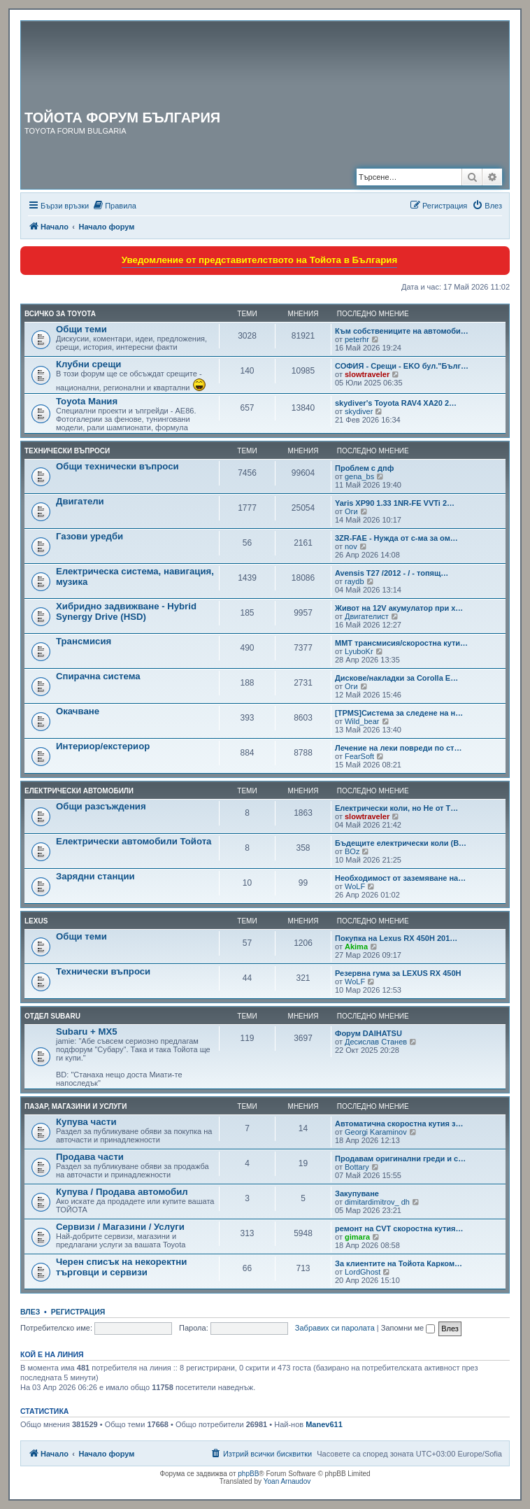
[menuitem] (114, 205)
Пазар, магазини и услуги (75, 1106)
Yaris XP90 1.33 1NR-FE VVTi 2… (394, 503)
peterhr (357, 339)
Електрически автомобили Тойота (133, 841)
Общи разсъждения (101, 806)
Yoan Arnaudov (287, 1481)
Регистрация (78, 1312)
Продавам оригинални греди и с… (400, 1158)
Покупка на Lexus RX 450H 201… (396, 938)
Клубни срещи (88, 364)
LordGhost (362, 1272)
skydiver (359, 411)
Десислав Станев (376, 1041)
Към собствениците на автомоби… (401, 331)
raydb (354, 581)
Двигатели (80, 501)
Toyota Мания (86, 401)
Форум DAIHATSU (368, 1033)
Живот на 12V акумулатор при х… (399, 608)
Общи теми (81, 329)
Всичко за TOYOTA (60, 314)
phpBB (248, 1474)
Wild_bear (362, 721)
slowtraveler (367, 374)
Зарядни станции (95, 876)
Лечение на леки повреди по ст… (398, 748)
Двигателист (367, 616)
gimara (357, 1237)
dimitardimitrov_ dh (377, 1202)
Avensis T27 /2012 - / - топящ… (391, 573)
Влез (30, 1312)
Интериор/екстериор (103, 746)
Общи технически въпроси (117, 466)
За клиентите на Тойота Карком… (398, 1263)
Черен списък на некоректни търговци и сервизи (121, 1266)
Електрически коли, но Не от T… (396, 808)
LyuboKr (359, 651)
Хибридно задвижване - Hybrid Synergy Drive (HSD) (126, 611)
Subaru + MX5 (86, 1031)
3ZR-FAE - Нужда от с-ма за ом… (396, 538)
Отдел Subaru (52, 1016)
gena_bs (359, 476)
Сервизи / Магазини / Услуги (120, 1226)
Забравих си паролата (335, 1328)
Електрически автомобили (79, 791)
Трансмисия (83, 641)
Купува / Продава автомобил (122, 1191)
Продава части (90, 1157)
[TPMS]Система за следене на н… (399, 713)
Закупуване (357, 1193)
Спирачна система (98, 676)
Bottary (357, 1167)
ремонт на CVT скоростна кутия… (399, 1228)
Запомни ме (408, 1328)
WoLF (355, 886)
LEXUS (36, 921)
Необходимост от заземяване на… (400, 878)
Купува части (86, 1122)
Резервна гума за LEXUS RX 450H (398, 973)
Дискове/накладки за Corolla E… (396, 678)
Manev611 (324, 1424)
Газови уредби (89, 536)
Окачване (77, 711)
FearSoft (359, 756)
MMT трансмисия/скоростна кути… (401, 643)
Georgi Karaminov (376, 1132)
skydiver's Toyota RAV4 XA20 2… (396, 403)
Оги (351, 511)
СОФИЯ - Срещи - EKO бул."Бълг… (401, 366)
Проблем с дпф (364, 468)
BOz (352, 851)
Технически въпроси (67, 451)
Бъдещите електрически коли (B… (400, 843)
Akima (356, 946)
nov (351, 546)
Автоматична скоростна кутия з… (399, 1123)
